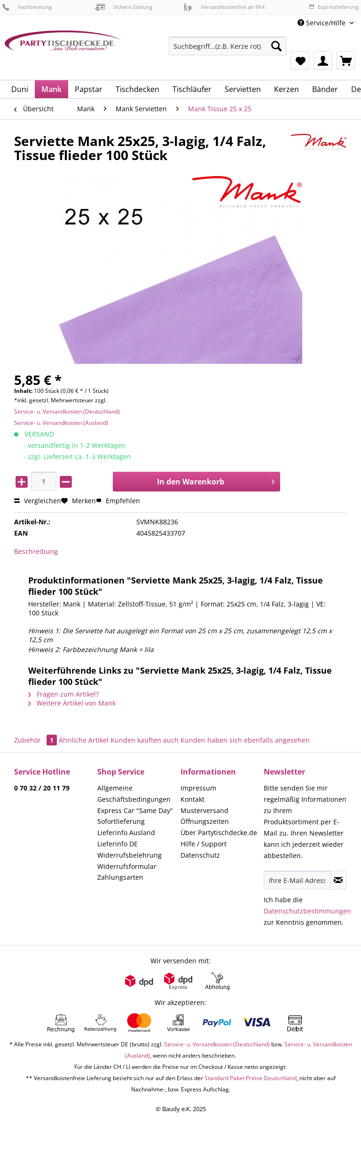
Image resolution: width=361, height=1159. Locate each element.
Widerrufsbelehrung (129, 855)
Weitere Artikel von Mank (72, 702)
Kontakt (192, 799)
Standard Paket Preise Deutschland (250, 1078)
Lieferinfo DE (117, 843)
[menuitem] (227, 50)
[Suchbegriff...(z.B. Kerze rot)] (227, 46)
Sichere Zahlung (123, 6)
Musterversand (204, 810)
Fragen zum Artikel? (63, 694)
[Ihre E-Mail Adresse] (297, 880)
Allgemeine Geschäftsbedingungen (134, 793)
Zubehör (36, 740)
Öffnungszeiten (204, 821)
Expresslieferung (334, 6)
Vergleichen (37, 500)
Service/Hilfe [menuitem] (322, 22)
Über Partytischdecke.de (218, 832)
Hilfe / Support (203, 843)
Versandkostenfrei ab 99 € (224, 6)
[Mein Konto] (323, 60)
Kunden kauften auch (144, 740)
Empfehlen (118, 500)
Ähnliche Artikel (84, 740)
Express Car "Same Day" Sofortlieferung (135, 816)
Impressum (198, 787)
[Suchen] (276, 46)
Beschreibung (36, 551)
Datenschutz (200, 855)
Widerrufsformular (127, 866)
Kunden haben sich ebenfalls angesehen (245, 740)
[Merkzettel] (299, 60)
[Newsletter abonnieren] (338, 880)
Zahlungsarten (120, 877)
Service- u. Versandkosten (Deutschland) (67, 411)
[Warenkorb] (346, 60)
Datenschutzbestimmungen (307, 910)
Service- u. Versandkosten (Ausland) (61, 423)
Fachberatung (27, 6)
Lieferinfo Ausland (126, 832)
